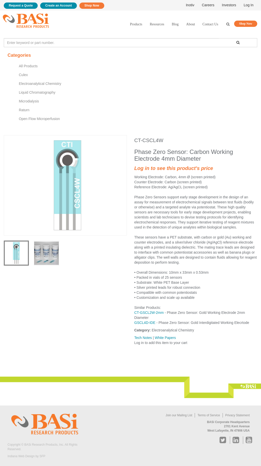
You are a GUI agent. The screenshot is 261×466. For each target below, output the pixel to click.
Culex (23, 75)
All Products (28, 66)
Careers (208, 5)
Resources (157, 24)
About (190, 24)
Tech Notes (143, 338)
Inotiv (190, 5)
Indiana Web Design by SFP (26, 456)
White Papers (165, 338)
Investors (229, 5)
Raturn (24, 110)
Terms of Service (208, 415)
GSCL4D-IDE (144, 323)
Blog (175, 24)
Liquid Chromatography (37, 92)
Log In (248, 5)
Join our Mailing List (179, 415)
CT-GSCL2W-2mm (149, 313)
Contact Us (210, 24)
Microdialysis (29, 101)
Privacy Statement (237, 415)
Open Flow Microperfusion (39, 119)
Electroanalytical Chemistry (40, 84)
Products (136, 24)
